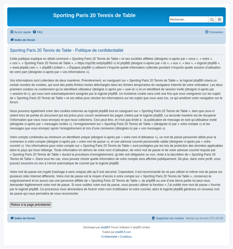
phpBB (105, 227)
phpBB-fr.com (123, 232)
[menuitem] (37, 32)
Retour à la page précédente (30, 205)
